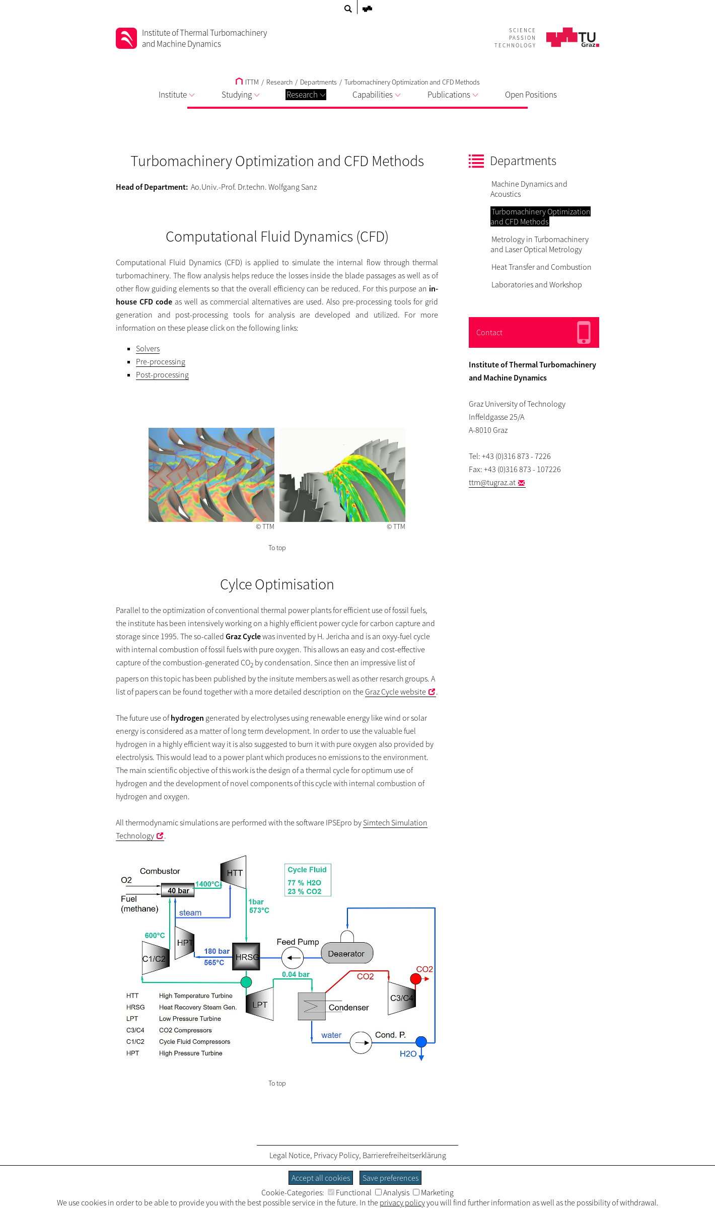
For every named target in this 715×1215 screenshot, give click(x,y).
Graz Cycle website (395, 692)
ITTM (247, 82)
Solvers (148, 348)
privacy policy (402, 1202)
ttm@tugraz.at (492, 482)
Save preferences (390, 1178)
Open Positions (531, 94)
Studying (240, 94)
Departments (318, 82)
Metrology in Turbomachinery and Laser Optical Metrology (539, 244)
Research (306, 94)
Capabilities (376, 94)
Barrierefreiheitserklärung (404, 1155)
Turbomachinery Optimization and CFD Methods (412, 82)
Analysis (392, 1192)
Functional (350, 1192)
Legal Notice (289, 1155)
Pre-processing (160, 361)
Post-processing (162, 374)
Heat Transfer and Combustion (541, 267)
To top (277, 547)
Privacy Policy (336, 1155)
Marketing (433, 1192)
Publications (452, 94)
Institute (176, 94)
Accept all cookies (321, 1178)
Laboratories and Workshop (536, 284)
